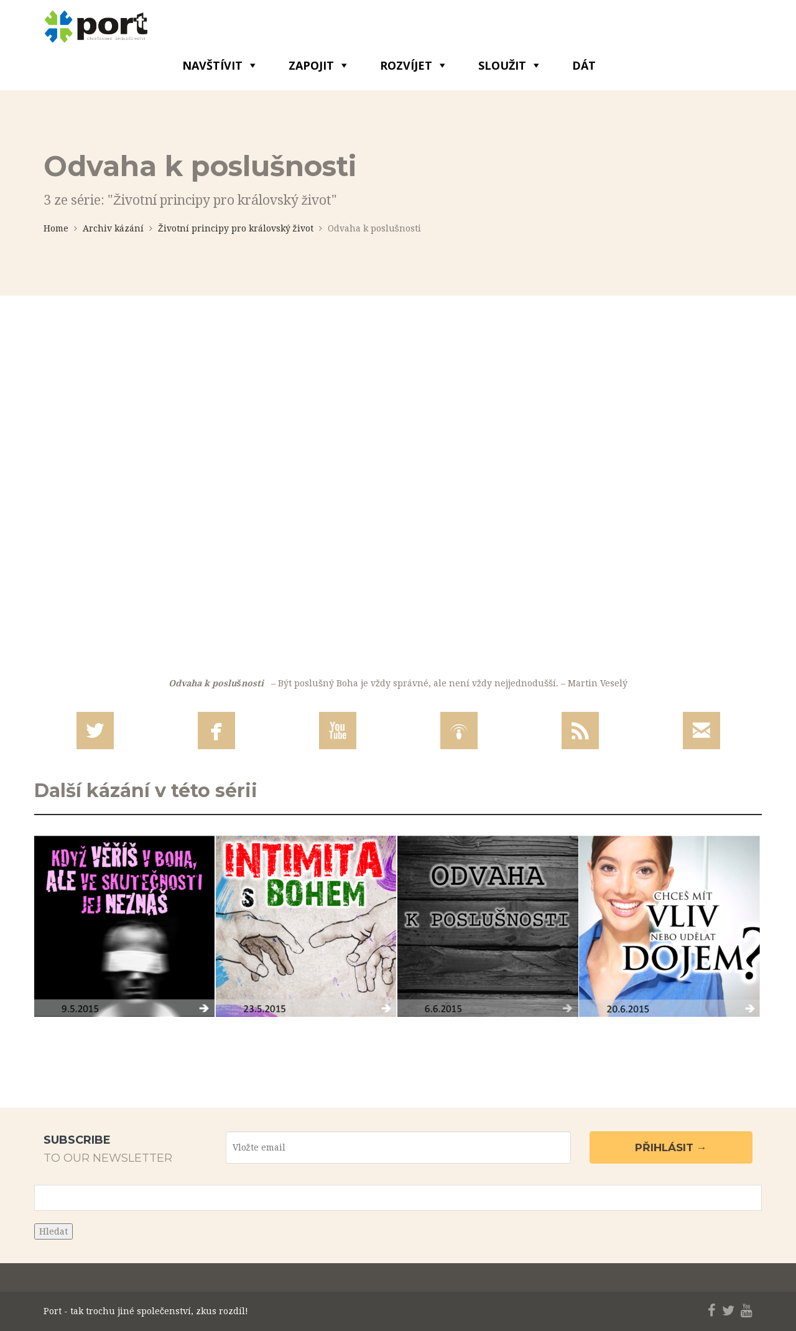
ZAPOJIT (311, 65)
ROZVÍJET (406, 65)
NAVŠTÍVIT (212, 65)
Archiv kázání (113, 228)
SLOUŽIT (502, 65)
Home (56, 228)
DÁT (584, 65)
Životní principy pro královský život (235, 228)
